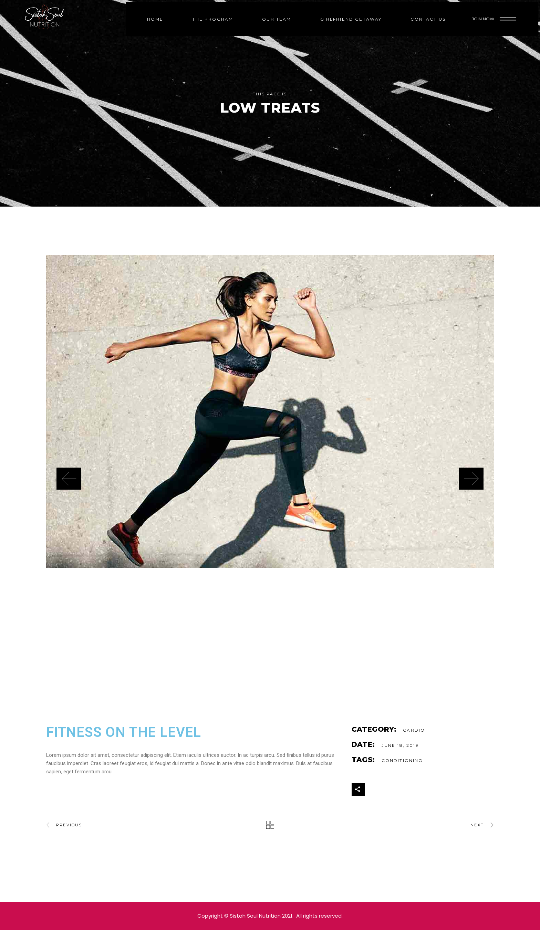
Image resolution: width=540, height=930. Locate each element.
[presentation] (68, 479)
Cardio (414, 730)
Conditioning (402, 760)
